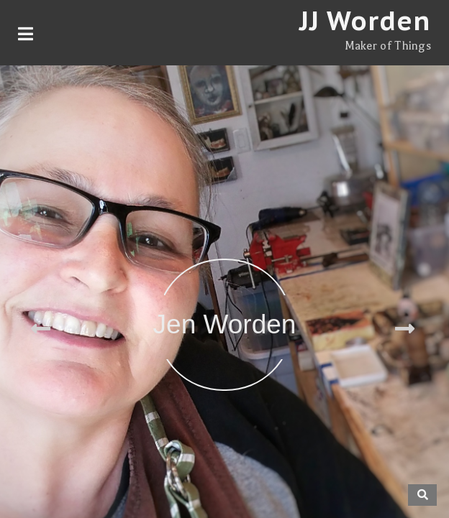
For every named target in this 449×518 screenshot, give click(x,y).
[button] (42, 324)
